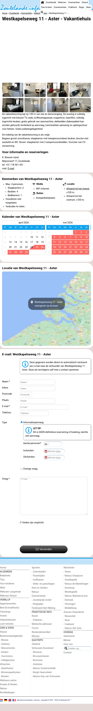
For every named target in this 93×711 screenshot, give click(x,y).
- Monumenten (7, 655)
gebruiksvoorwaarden (25, 707)
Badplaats (5, 582)
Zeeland (36, 651)
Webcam (62, 2)
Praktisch (72, 7)
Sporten (36, 575)
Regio (81, 7)
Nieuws (36, 643)
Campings (5, 619)
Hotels (3, 623)
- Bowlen (4, 683)
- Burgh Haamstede (42, 679)
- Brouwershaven (40, 663)
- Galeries (5, 651)
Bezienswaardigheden (11, 643)
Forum (35, 635)
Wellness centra (8, 687)
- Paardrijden (38, 583)
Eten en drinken (40, 595)
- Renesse (37, 659)
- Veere (67, 579)
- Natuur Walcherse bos (76, 603)
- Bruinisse (37, 667)
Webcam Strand (8, 603)
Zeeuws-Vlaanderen (74, 619)
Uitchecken (29, 456)
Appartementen (8, 611)
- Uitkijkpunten (7, 667)
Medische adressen (42, 631)
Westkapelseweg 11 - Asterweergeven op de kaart (46, 304)
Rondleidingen (7, 699)
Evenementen (60, 7)
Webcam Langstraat (10, 599)
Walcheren (69, 575)
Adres (5, 387)
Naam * (6, 381)
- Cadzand (69, 631)
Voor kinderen (7, 591)
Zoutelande (51, 2)
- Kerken (4, 659)
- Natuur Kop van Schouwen (46, 683)
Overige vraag (30, 468)
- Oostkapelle (70, 587)
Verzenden (44, 556)
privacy (36, 707)
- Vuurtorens (6, 663)
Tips (2, 587)
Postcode (7, 393)
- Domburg (69, 595)
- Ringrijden (37, 611)
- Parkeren (37, 627)
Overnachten (74, 2)
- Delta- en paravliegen (43, 591)
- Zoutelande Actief (41, 607)
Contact (68, 660)
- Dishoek (68, 607)
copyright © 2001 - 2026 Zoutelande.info (55, 707)
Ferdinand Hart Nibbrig (43, 615)
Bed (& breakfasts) (9, 615)
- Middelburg (70, 615)
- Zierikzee (37, 671)
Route (35, 623)
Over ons (68, 651)
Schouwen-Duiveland (42, 655)
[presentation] (44, 542)
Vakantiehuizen (8, 627)
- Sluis (67, 627)
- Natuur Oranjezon (73, 583)
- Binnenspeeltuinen (10, 679)
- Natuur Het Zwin (73, 635)
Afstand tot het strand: (78, 188)
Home (3, 575)
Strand (85, 2)
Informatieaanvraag (33, 422)
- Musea (4, 647)
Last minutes (6, 631)
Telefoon (6, 412)
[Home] (42, 2)
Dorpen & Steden (8, 691)
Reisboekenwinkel (41, 639)
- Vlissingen (70, 611)
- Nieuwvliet (70, 623)
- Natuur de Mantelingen (76, 591)
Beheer (67, 647)
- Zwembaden (39, 579)
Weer (88, 7)
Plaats (5, 400)
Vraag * (6, 478)
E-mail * (6, 406)
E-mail (11, 168)
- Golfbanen (38, 587)
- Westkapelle (70, 599)
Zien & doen (46, 7)
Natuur (3, 695)
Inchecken (29, 450)
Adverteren (69, 643)
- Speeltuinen (6, 675)
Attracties (5, 671)
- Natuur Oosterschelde (44, 675)
